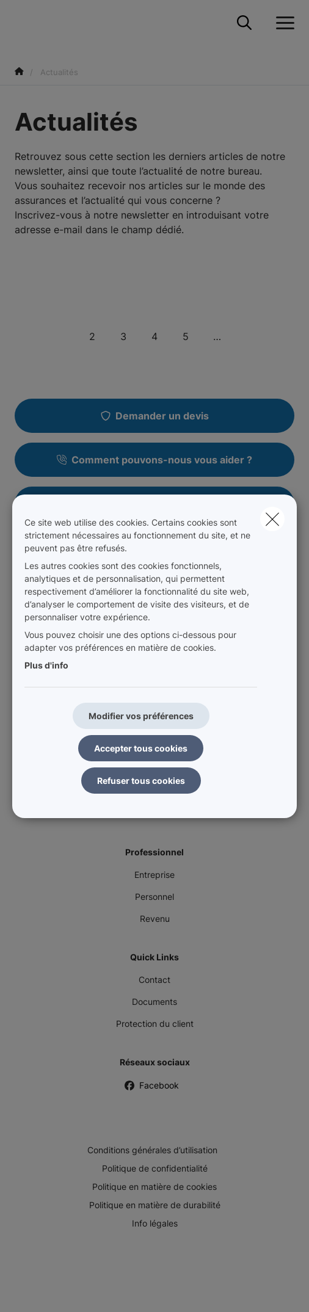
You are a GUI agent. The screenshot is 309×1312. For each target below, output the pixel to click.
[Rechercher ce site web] (244, 23)
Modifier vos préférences (141, 716)
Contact (154, 979)
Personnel (154, 896)
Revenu (155, 918)
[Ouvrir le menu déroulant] (282, 23)
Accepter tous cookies (140, 748)
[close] (272, 519)
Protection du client (155, 1023)
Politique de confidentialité (155, 1168)
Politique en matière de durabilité (154, 1205)
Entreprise (154, 874)
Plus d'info (46, 665)
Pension (154, 813)
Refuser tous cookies (141, 780)
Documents (154, 1001)
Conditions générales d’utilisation (152, 1150)
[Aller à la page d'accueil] (22, 23)
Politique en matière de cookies (154, 1186)
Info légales (155, 1223)
